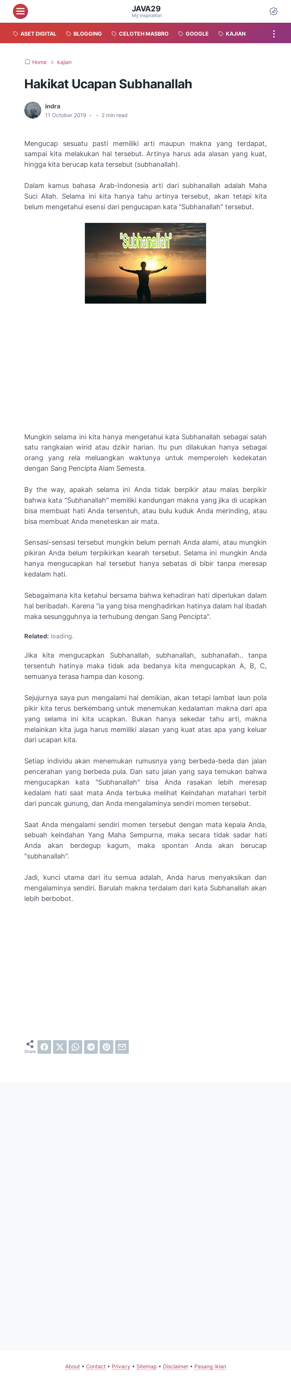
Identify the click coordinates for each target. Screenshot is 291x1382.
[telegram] (91, 1047)
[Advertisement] (145, 369)
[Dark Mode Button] (273, 11)
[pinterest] (106, 1047)
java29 (146, 8)
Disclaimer (175, 1366)
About (72, 1366)
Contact (96, 1366)
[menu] (20, 11)
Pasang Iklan (210, 1366)
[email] (122, 1047)
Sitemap (146, 1366)
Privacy (121, 1366)
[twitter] (60, 1047)
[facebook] (44, 1047)
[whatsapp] (75, 1047)
